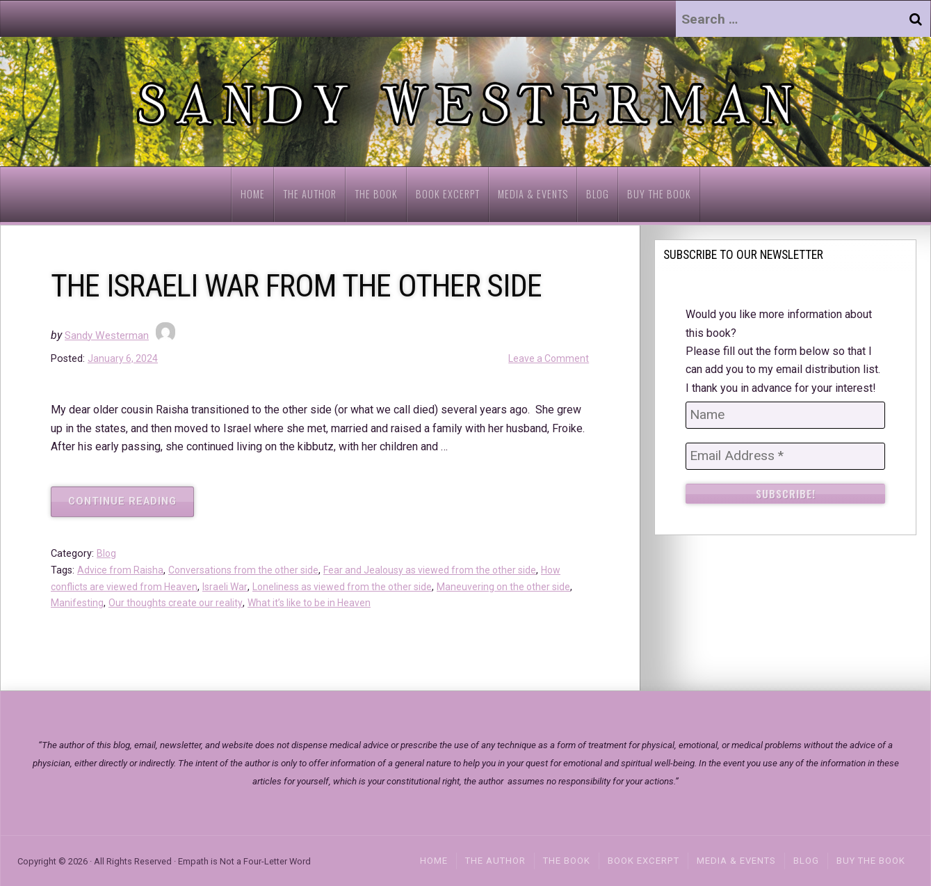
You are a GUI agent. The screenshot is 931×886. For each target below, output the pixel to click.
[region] (465, 101)
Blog (107, 554)
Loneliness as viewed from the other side (353, 587)
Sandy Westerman (109, 335)
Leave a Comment (547, 359)
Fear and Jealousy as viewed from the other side (442, 570)
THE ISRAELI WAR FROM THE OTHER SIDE (315, 285)
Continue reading (131, 505)
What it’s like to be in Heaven (339, 603)
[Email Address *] (785, 456)
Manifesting (100, 603)
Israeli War (232, 587)
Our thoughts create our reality (200, 603)
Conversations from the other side (249, 570)
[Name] (785, 415)
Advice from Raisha (121, 570)
